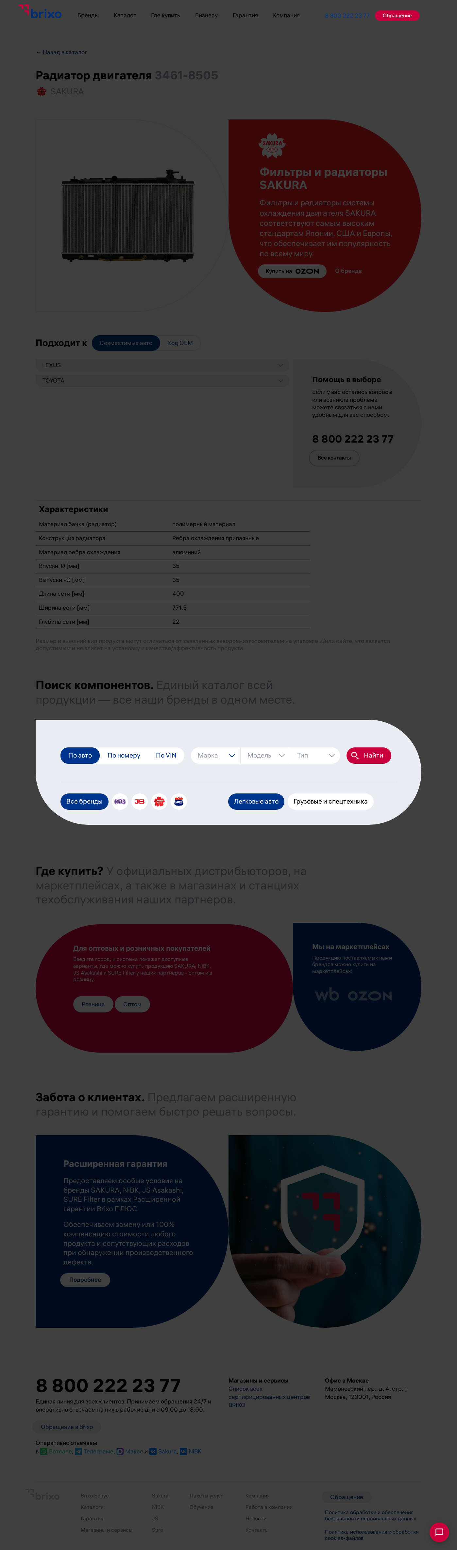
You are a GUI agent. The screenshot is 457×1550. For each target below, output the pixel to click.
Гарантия (245, 15)
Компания (286, 15)
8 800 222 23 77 (347, 15)
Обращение (397, 15)
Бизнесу (206, 15)
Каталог (125, 15)
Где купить (165, 15)
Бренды (88, 15)
